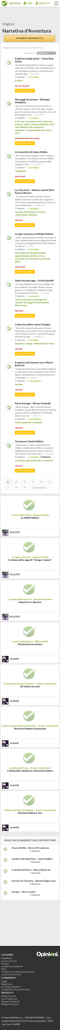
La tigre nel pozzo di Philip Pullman (34, 233)
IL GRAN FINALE (30, 517)
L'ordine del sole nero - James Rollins (32, 859)
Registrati (44, 2)
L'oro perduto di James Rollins (31, 152)
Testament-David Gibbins (29, 441)
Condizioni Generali (11, 966)
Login (29, 2)
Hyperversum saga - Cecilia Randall (34, 280)
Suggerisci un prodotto (29, 38)
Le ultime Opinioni (11, 986)
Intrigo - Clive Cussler (24, 892)
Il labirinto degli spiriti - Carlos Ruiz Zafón (34, 60)
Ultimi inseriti (8, 996)
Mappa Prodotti (10, 1004)
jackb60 (14, 658)
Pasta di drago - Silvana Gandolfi (33, 403)
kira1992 (15, 532)
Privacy (5, 963)
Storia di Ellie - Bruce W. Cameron (30, 848)
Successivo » (39, 487)
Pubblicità (6, 958)
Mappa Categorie (10, 1001)
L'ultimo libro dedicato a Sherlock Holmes (30, 770)
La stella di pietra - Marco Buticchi (31, 870)
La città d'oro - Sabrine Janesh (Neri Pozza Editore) (34, 191)
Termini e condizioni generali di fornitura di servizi (17, 973)
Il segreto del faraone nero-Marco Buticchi (34, 364)
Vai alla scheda (24, 90)
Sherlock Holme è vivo (30, 812)
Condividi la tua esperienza (15, 989)
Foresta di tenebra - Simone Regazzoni (34, 881)
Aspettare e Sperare (30, 602)
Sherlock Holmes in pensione (30, 728)
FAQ (3, 969)
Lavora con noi (9, 961)
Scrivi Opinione (9, 998)
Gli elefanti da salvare (30, 644)
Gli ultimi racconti (30, 686)
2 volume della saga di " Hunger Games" (30, 559)
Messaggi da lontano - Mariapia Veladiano (32, 101)
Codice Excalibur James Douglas (32, 324)
